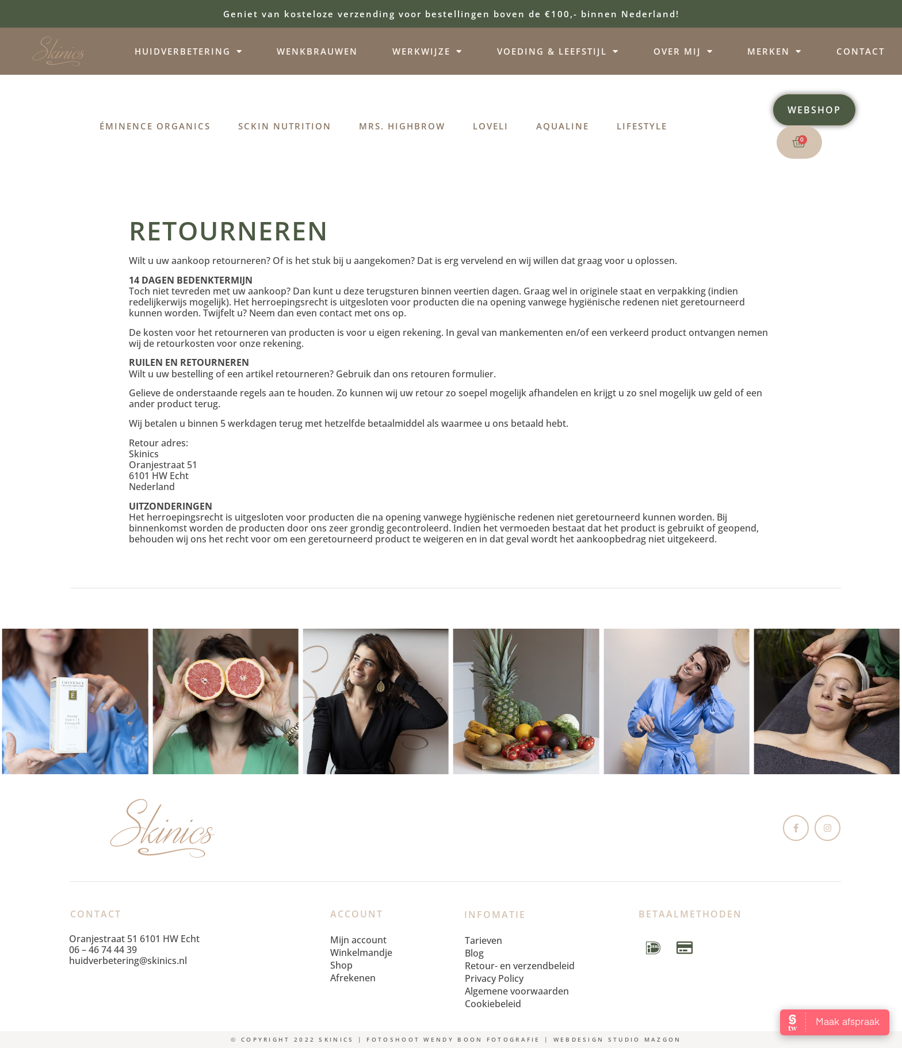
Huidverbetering (189, 51)
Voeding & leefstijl (558, 51)
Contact (860, 51)
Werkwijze (427, 51)
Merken (774, 51)
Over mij (683, 51)
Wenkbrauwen (317, 51)
